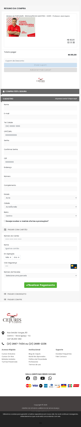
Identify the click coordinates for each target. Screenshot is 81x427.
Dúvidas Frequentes (64, 354)
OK (40, 423)
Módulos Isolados (8, 359)
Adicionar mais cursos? (40, 70)
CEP (5, 158)
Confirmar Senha (11, 149)
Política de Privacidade (38, 359)
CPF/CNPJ (8, 131)
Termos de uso (35, 364)
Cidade (7, 203)
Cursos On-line (8, 356)
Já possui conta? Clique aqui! (66, 99)
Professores (33, 362)
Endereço (8, 167)
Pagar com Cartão (15, 229)
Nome (6, 104)
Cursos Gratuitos (8, 354)
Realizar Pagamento (40, 285)
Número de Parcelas (12, 272)
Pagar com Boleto (15, 294)
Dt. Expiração (9, 254)
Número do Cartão (11, 236)
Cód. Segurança (10, 263)
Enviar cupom (40, 65)
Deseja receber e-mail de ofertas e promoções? (26, 221)
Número (7, 176)
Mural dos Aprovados (37, 356)
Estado (6, 194)
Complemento (10, 185)
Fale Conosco (61, 356)
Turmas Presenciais (9, 362)
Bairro (6, 212)
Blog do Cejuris (34, 354)
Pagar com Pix (13, 299)
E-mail (6, 113)
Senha (6, 140)
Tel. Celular (8, 122)
